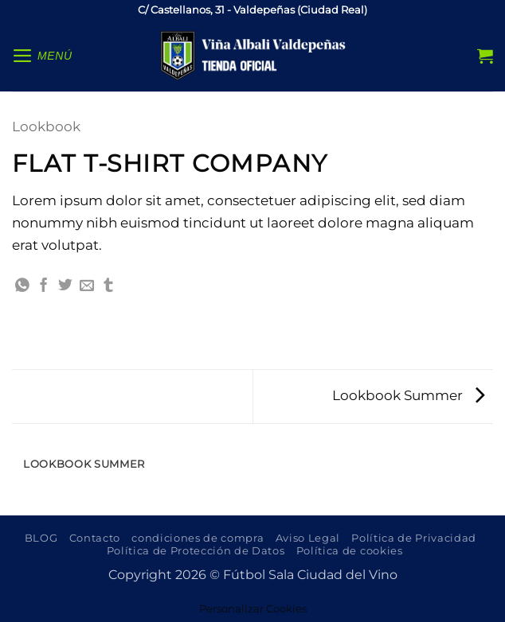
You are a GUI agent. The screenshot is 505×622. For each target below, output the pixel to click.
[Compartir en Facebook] (44, 286)
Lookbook (46, 126)
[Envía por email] (87, 286)
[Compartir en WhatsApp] (22, 286)
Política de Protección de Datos (196, 550)
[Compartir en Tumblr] (108, 286)
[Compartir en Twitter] (65, 286)
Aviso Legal (308, 537)
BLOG (41, 537)
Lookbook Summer (408, 395)
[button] (42, 55)
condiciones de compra (197, 537)
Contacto (94, 537)
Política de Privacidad (413, 537)
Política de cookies (349, 550)
